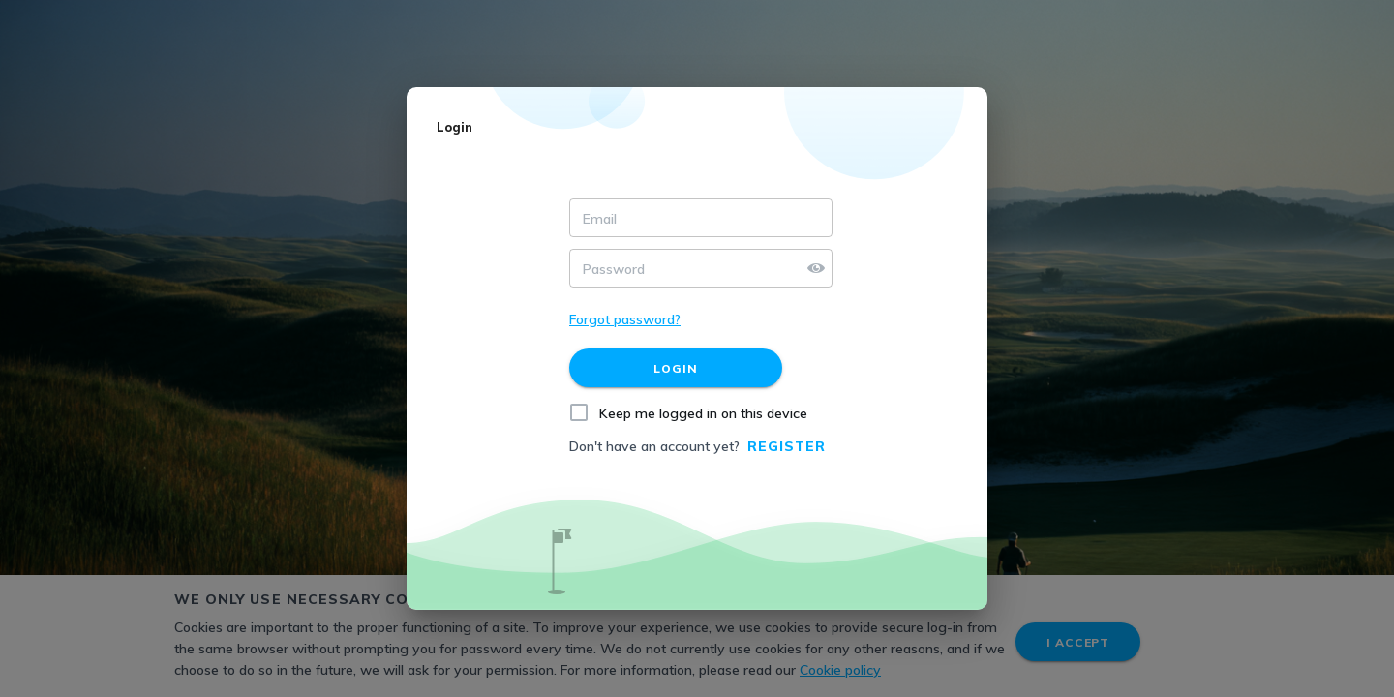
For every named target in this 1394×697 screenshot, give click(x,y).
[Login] (675, 367)
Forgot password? (625, 319)
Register (786, 446)
